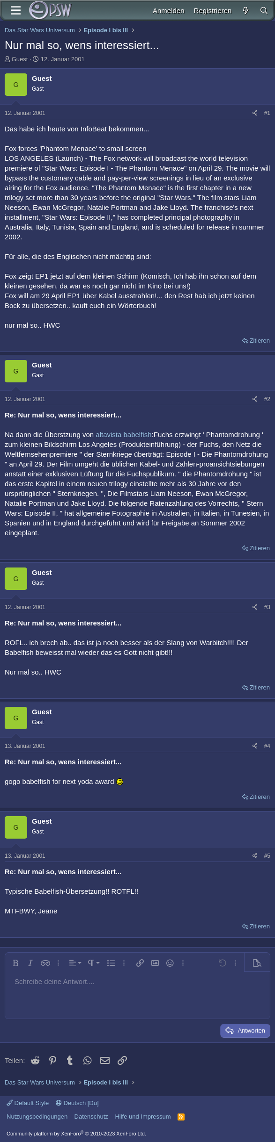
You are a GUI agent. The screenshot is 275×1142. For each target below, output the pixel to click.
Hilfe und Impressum (143, 1116)
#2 (267, 399)
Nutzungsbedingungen (37, 1116)
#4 (267, 746)
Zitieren (260, 340)
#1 (267, 113)
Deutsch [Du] (77, 1102)
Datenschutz (91, 1116)
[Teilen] (255, 113)
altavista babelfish (123, 434)
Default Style (28, 1102)
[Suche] (264, 10)
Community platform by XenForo (76, 1133)
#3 (267, 607)
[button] (15, 962)
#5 (267, 856)
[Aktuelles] (245, 10)
